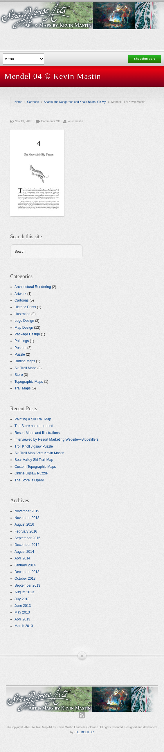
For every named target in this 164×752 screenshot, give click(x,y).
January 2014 (25, 565)
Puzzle (20, 354)
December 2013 (27, 572)
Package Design (27, 334)
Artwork (20, 294)
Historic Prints (25, 307)
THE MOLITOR (84, 732)
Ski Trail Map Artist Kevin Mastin (39, 453)
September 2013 (27, 585)
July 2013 (22, 599)
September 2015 (27, 538)
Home (18, 102)
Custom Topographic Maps (35, 467)
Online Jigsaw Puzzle (31, 473)
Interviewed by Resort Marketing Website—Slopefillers (56, 439)
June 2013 (23, 606)
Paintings (22, 341)
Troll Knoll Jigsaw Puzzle (34, 446)
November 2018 (27, 518)
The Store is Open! (29, 480)
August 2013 (24, 592)
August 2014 (24, 552)
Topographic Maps (29, 382)
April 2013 (22, 619)
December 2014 (27, 545)
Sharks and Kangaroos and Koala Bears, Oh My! (75, 102)
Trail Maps (23, 388)
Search (20, 252)
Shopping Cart (144, 58)
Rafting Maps (25, 361)
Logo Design (24, 321)
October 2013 (25, 579)
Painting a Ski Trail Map (33, 419)
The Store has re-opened (34, 426)
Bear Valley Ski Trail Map (34, 460)
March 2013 (24, 626)
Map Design (24, 328)
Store (19, 375)
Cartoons (33, 102)
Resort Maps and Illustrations (37, 433)
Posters (20, 348)
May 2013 (22, 612)
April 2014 (22, 558)
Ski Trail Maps (25, 368)
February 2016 (26, 531)
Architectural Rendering (33, 287)
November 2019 (27, 511)
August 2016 (24, 524)
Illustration (22, 314)
